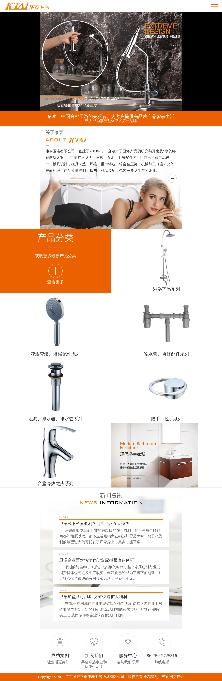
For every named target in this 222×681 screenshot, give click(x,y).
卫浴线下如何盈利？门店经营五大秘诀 (94, 523)
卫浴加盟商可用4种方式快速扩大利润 (93, 596)
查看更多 (55, 282)
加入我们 (94, 655)
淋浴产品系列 (166, 289)
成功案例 (60, 655)
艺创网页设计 (173, 677)
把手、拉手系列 (166, 418)
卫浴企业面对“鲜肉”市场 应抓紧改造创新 (96, 560)
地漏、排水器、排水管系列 (55, 418)
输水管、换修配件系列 (166, 353)
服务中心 (128, 655)
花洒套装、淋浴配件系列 (55, 353)
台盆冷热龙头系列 (55, 483)
